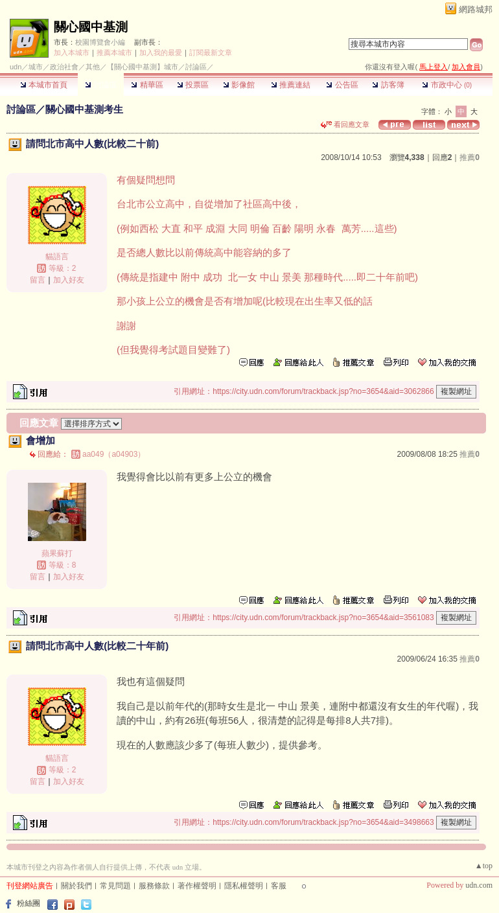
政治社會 (64, 67)
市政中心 (447, 84)
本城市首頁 (43, 84)
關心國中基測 (91, 27)
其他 (93, 67)
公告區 (342, 84)
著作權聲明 (197, 885)
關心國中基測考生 (84, 109)
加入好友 (68, 279)
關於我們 (76, 885)
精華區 (147, 84)
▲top (484, 865)
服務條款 (154, 885)
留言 (37, 279)
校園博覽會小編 (100, 42)
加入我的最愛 (160, 52)
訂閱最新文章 (210, 52)
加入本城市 (71, 52)
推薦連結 (290, 84)
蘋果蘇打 (57, 553)
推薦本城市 (114, 52)
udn (15, 67)
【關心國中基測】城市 (142, 67)
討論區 (101, 84)
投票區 (193, 84)
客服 (278, 885)
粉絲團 (28, 903)
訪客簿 (388, 84)
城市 (36, 67)
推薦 (469, 157)
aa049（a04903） (113, 454)
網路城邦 (476, 9)
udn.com (479, 885)
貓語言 (57, 256)
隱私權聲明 (243, 885)
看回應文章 (345, 124)
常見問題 (115, 885)
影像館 (239, 84)
